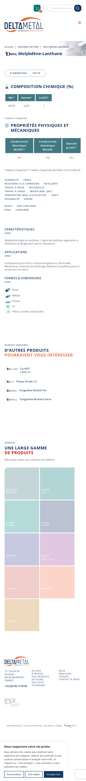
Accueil (9, 46)
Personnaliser (14, 774)
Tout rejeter (34, 774)
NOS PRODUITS (40, 676)
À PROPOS (37, 673)
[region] (33, 761)
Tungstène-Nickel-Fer (33, 390)
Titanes (11, 555)
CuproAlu (45, 491)
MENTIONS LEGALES (65, 675)
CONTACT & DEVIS (69, 679)
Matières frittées (28, 46)
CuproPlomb (10, 524)
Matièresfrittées (12, 491)
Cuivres (11, 588)
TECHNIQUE (38, 685)
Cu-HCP (25, 368)
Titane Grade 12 (26, 381)
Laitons (11, 621)
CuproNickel (45, 524)
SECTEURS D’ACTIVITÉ (38, 681)
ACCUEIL (36, 670)
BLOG (62, 670)
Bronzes (46, 588)
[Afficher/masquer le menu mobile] (79, 22)
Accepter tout (53, 774)
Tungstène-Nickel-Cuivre (35, 399)
